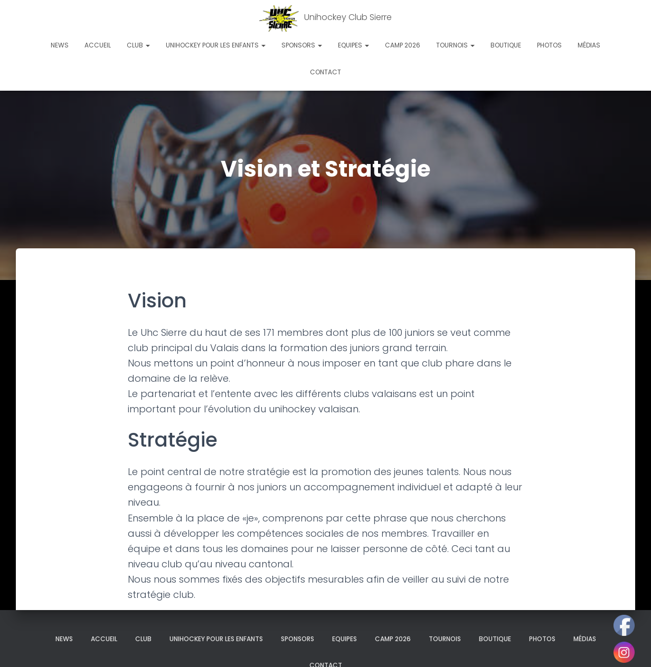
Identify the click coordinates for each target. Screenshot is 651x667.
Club (138, 45)
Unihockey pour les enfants (216, 45)
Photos (549, 45)
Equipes (353, 45)
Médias (589, 45)
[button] (147, 45)
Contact (325, 71)
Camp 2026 (402, 45)
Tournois (455, 45)
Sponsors (301, 45)
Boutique (505, 45)
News (60, 45)
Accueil (97, 45)
